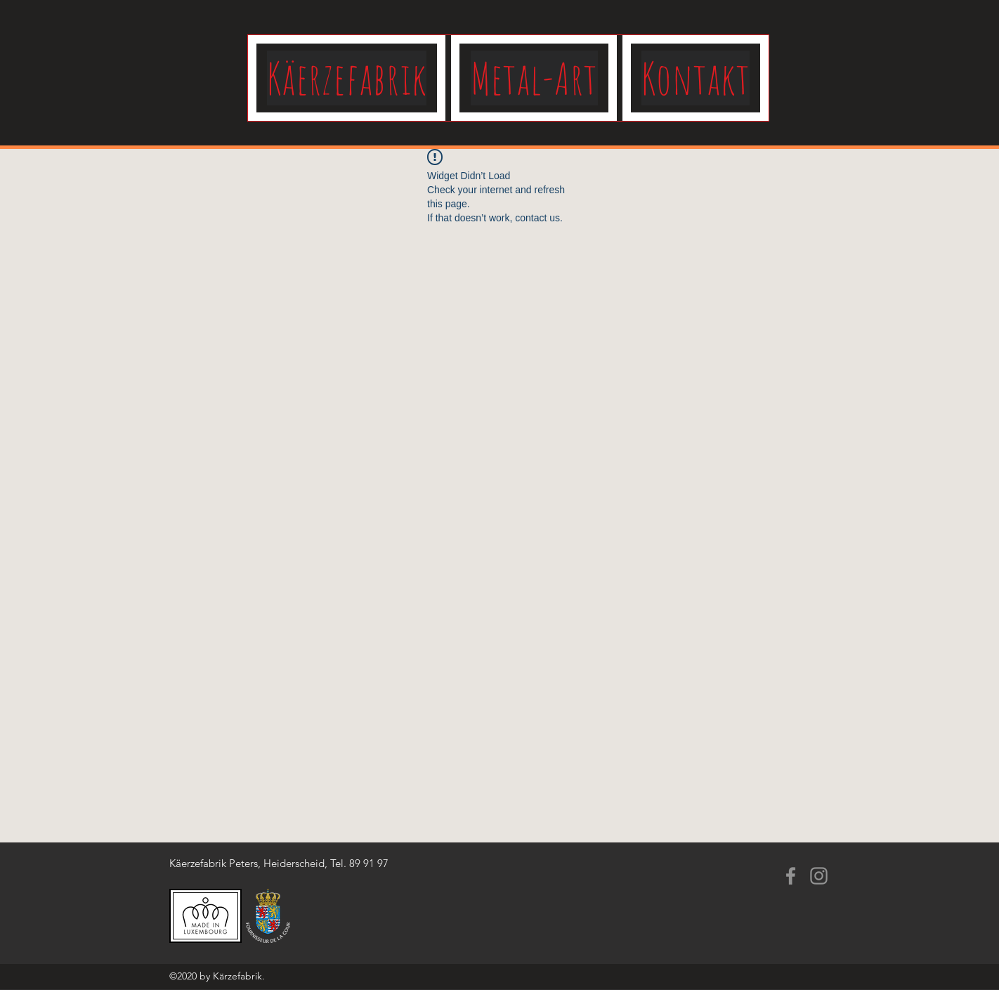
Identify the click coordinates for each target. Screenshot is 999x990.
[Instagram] (818, 875)
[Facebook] (790, 875)
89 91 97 (368, 863)
